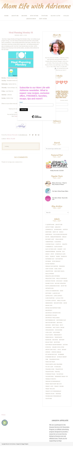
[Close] (55, 68)
